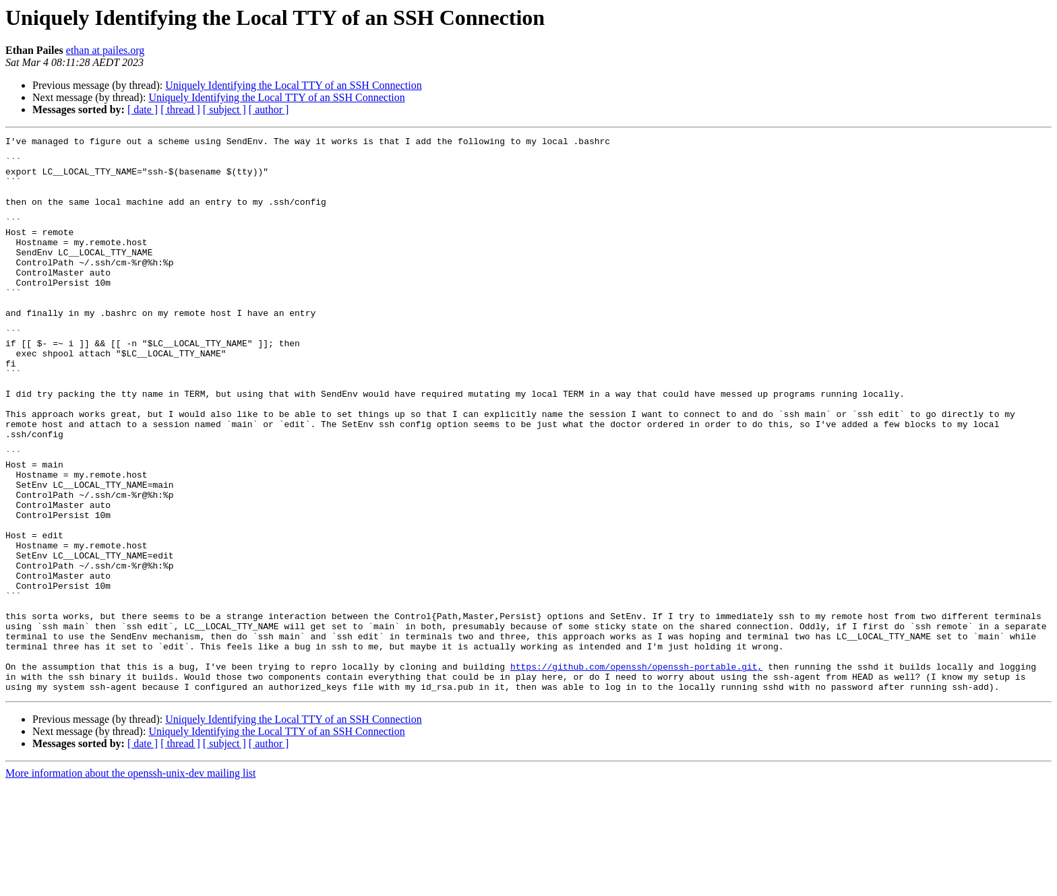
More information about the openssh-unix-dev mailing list (130, 884)
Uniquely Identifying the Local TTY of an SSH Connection (293, 85)
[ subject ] (224, 109)
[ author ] (269, 109)
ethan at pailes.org (105, 50)
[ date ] (142, 109)
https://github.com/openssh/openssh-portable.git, (636, 773)
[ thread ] (180, 109)
